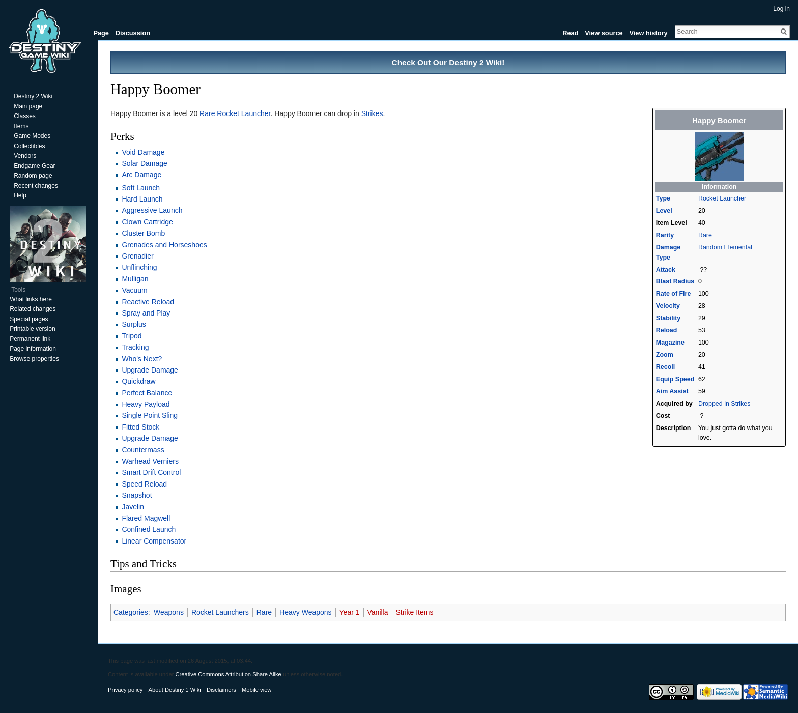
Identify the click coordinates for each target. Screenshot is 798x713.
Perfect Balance (147, 393)
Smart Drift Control (151, 472)
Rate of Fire (673, 293)
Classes (25, 116)
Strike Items (415, 612)
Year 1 (349, 612)
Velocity (668, 305)
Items (21, 126)
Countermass (143, 450)
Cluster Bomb (143, 233)
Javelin (133, 507)
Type (663, 198)
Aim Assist (672, 391)
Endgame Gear (34, 165)
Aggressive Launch (152, 210)
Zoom (664, 354)
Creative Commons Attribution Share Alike (228, 674)
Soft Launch (141, 188)
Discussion (133, 33)
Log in (781, 8)
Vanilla (377, 612)
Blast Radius (675, 281)
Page (101, 33)
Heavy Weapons (305, 612)
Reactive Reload (148, 302)
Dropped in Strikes (724, 403)
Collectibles (29, 146)
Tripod (131, 336)
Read (570, 33)
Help (20, 195)
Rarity (665, 235)
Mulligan (135, 279)
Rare (705, 235)
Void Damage (143, 152)
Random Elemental (725, 247)
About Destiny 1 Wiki (175, 690)
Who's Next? (142, 359)
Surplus (134, 324)
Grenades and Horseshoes (164, 245)
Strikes (372, 113)
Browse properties (34, 358)
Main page (28, 106)
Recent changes (36, 185)
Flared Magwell (146, 518)
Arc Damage (141, 174)
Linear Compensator (154, 541)
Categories (130, 612)
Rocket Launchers (220, 612)
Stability (668, 318)
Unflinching (139, 267)
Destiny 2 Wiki (33, 96)
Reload (666, 330)
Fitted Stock (140, 427)
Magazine (670, 342)
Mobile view (256, 690)
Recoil (665, 366)
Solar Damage (144, 163)
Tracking (135, 347)
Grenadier (137, 256)
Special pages (29, 319)
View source (603, 33)
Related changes (32, 308)
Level (664, 210)
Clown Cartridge (147, 222)
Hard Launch (142, 199)
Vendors (25, 155)
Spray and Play (146, 313)
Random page (33, 175)
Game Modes (32, 135)
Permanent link (30, 339)
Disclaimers (221, 690)
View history (648, 33)
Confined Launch (149, 529)
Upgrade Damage (150, 370)
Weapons (169, 612)
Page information (33, 348)
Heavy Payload (145, 404)
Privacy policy (125, 690)
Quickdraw (138, 381)
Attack (665, 269)
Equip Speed (675, 379)
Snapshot (137, 495)
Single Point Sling (150, 415)
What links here (31, 299)
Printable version (32, 328)
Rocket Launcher (722, 198)
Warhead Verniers (150, 461)
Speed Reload (144, 484)
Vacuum (134, 290)
